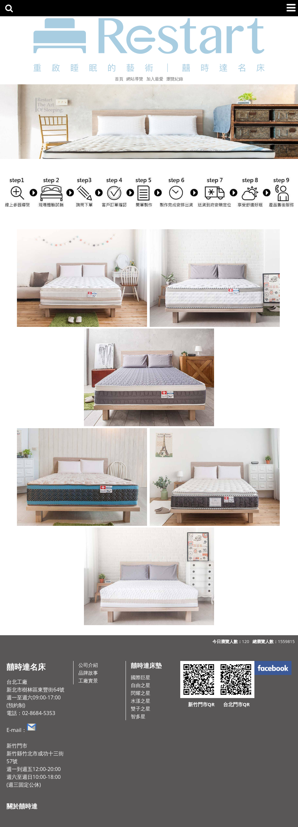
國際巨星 (140, 677)
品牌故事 (88, 672)
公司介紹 (88, 665)
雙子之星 (140, 708)
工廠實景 (88, 680)
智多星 (138, 716)
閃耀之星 (140, 693)
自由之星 (140, 685)
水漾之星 (140, 700)
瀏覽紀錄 (174, 79)
